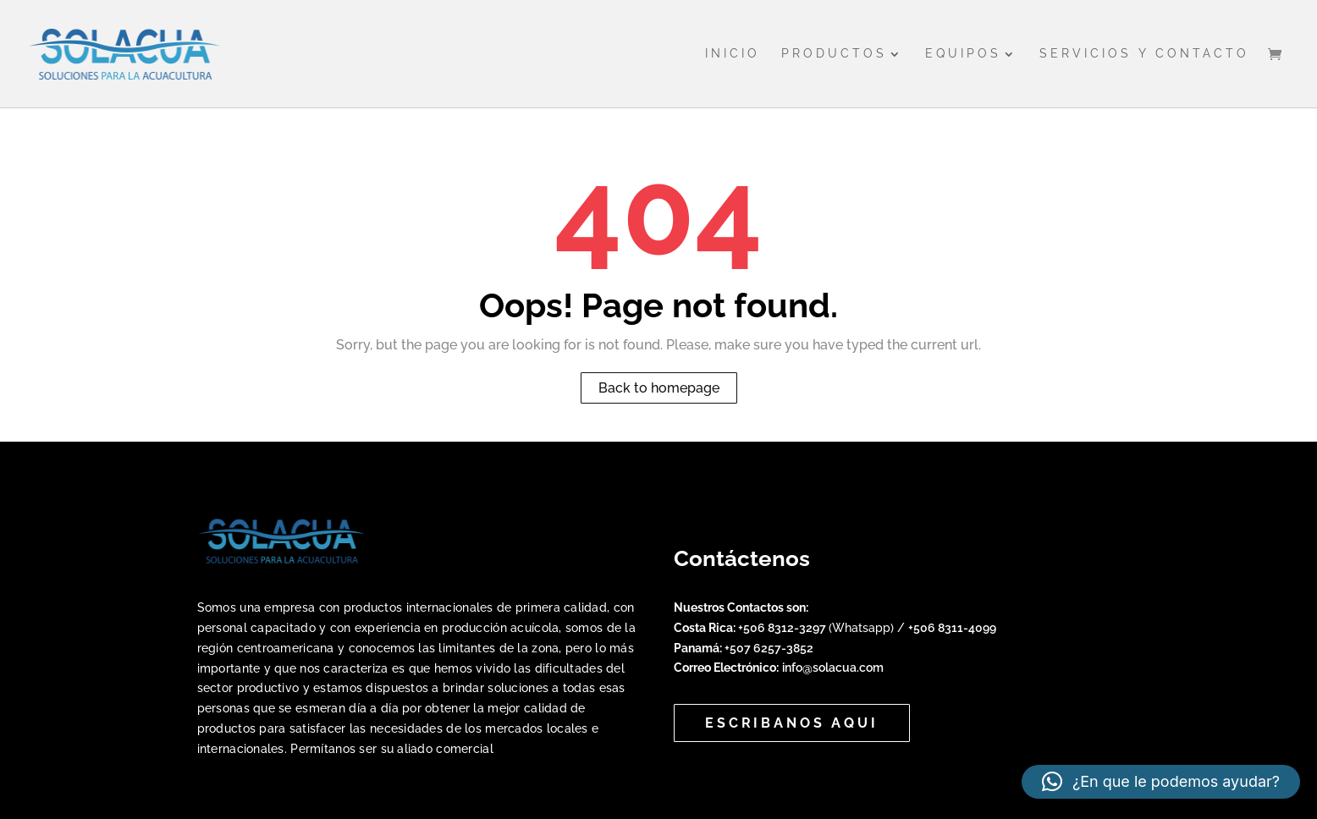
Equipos (963, 53)
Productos (834, 53)
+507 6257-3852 (769, 648)
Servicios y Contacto (1144, 53)
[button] (1161, 782)
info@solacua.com (833, 667)
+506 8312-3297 (783, 628)
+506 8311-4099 (952, 628)
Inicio (732, 53)
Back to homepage (658, 388)
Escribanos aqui (792, 723)
